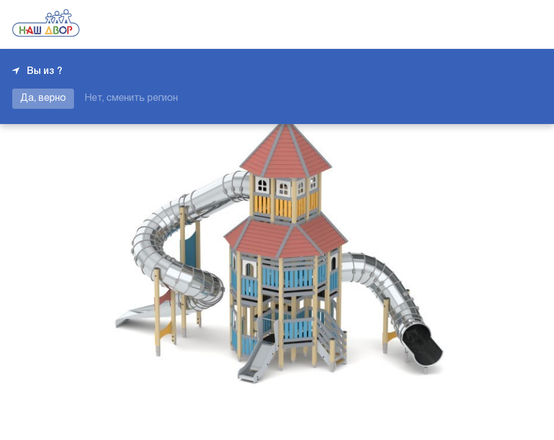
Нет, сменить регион (131, 98)
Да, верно (43, 98)
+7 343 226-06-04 (500, 24)
